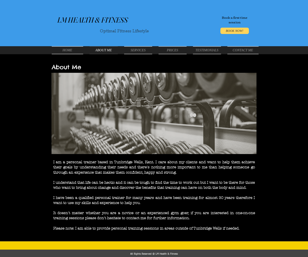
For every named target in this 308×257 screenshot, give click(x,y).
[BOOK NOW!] (234, 31)
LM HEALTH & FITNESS (92, 19)
